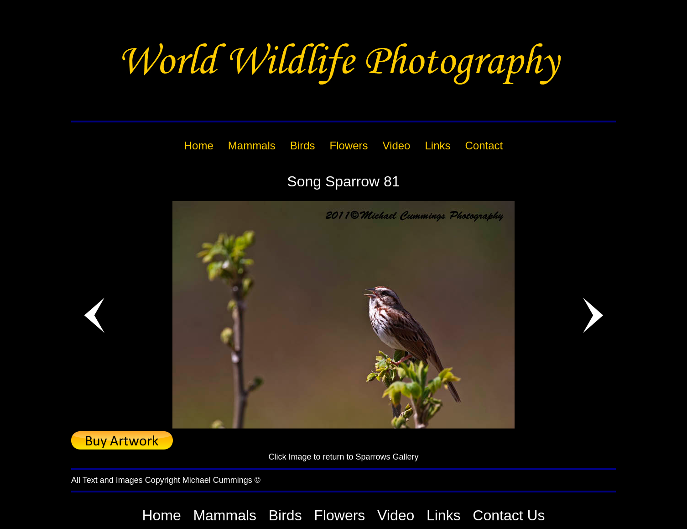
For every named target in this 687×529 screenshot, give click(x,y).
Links (444, 515)
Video (395, 515)
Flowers (339, 515)
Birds (285, 515)
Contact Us (509, 515)
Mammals (224, 515)
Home (161, 515)
